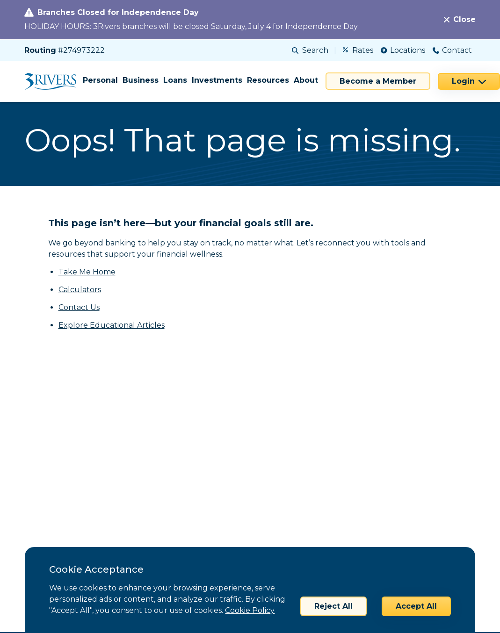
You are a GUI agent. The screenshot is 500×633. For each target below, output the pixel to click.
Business (141, 80)
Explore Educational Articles (111, 325)
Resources (268, 80)
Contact (452, 50)
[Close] (460, 19)
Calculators (79, 289)
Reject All (333, 606)
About (306, 80)
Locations (403, 50)
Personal (100, 80)
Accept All (416, 606)
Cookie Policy (250, 610)
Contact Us (79, 307)
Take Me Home (87, 271)
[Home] (53, 81)
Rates (358, 50)
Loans (175, 80)
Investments (217, 80)
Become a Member (378, 81)
